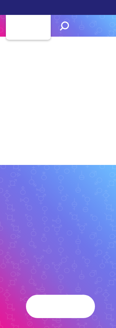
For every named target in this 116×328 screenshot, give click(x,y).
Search (64, 25)
